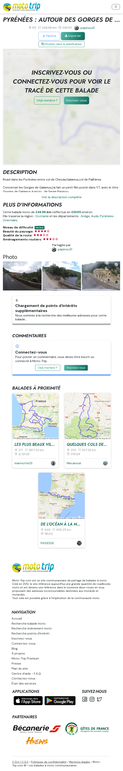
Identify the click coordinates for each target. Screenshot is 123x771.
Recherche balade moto (29, 623)
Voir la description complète (62, 197)
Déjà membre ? (47, 100)
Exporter (73, 36)
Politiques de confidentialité (49, 762)
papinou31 (87, 28)
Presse (16, 663)
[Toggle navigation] (116, 7)
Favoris (49, 36)
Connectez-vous (24, 643)
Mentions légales (79, 762)
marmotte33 (23, 463)
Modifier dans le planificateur (61, 44)
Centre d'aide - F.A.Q (26, 674)
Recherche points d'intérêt (31, 633)
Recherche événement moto (32, 628)
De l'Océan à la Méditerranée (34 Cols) (81, 524)
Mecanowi (74, 463)
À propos (18, 653)
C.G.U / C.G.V (20, 762)
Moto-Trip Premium (25, 658)
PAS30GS (47, 543)
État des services (24, 683)
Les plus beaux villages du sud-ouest (53, 444)
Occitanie (42, 216)
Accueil (17, 618)
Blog (15, 649)
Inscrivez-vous (76, 100)
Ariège (85, 216)
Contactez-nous (23, 678)
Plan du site (20, 668)
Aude (95, 216)
